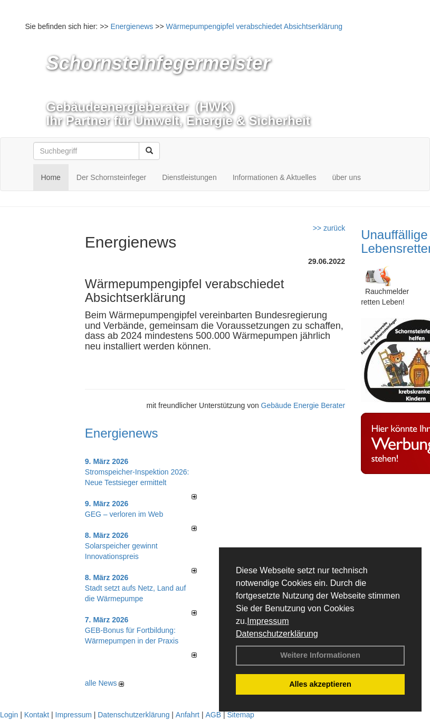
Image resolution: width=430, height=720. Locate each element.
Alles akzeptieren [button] (320, 684)
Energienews (121, 433)
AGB (213, 714)
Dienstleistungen (189, 177)
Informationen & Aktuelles (275, 177)
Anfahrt (187, 714)
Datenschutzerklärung (277, 633)
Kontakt (36, 714)
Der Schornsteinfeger (111, 177)
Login (9, 714)
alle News (105, 683)
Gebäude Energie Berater (303, 405)
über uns (346, 177)
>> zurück (329, 228)
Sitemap (240, 714)
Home (51, 177)
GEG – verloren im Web (124, 514)
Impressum (268, 621)
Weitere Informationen (320, 655)
